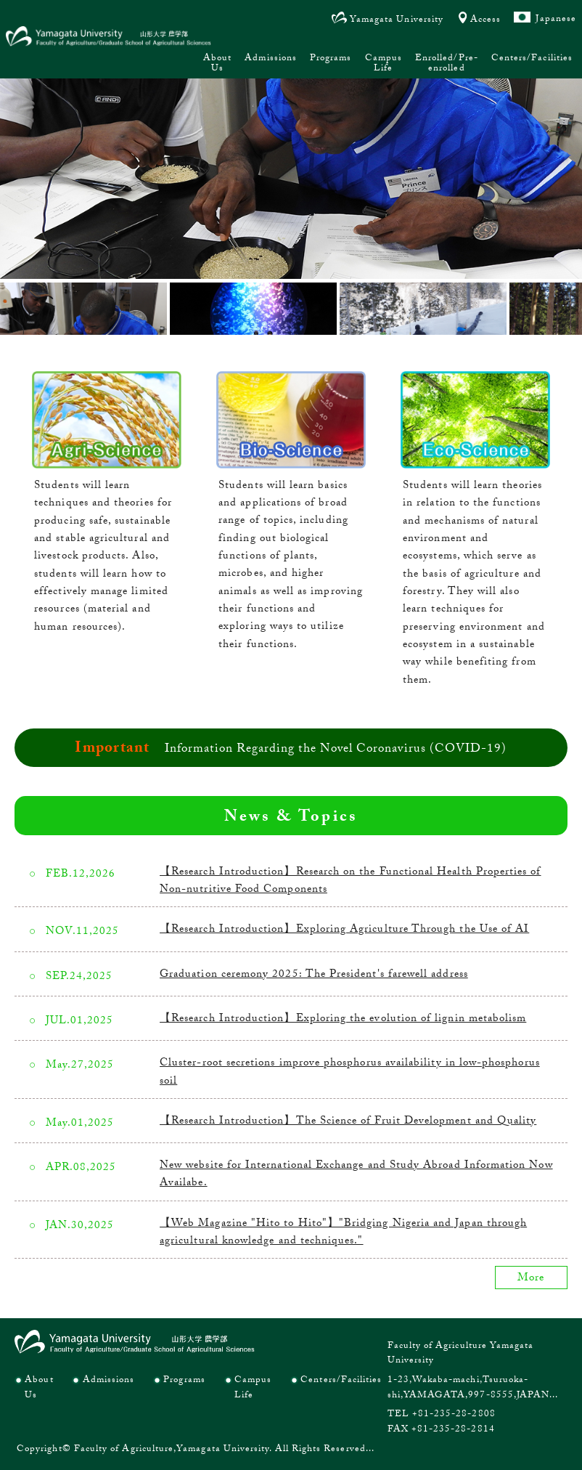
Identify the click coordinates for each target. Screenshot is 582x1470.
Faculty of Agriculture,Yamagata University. (173, 1450)
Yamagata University (396, 20)
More (530, 1279)
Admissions (271, 59)
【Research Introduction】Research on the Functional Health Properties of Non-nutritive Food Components (350, 882)
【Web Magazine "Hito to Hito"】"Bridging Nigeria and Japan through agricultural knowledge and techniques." (343, 1233)
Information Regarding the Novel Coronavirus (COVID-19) (336, 749)
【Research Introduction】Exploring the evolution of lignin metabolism (343, 1019)
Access (485, 20)
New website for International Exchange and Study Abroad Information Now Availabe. (356, 1175)
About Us (217, 64)
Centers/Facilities (532, 59)
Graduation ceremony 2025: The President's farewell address (314, 975)
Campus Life (383, 64)
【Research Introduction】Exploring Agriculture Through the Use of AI (344, 930)
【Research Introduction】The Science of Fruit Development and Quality (348, 1122)
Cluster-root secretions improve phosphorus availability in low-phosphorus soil (350, 1073)
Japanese (556, 20)
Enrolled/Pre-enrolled (446, 64)
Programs (331, 59)
